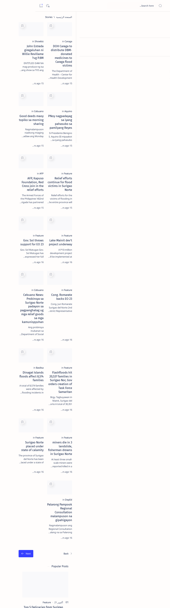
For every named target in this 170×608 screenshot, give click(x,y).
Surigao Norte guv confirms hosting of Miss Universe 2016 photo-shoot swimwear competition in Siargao (25, 128)
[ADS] (39, 196)
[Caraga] (149, 53)
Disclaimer (35, 216)
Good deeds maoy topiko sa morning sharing (84, 130)
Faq (14, 216)
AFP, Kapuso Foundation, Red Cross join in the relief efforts (83, 196)
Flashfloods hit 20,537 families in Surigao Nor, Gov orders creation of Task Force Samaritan (131, 405)
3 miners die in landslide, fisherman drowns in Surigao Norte (134, 475)
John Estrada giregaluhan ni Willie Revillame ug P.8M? (80, 60)
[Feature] (149, 189)
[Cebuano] (98, 123)
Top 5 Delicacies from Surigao (25, 58)
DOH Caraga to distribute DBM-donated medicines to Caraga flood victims (132, 62)
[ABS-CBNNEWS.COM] (39, 187)
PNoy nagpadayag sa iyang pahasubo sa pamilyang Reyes (132, 130)
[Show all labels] (41, 204)
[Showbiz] (98, 53)
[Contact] (163, 50)
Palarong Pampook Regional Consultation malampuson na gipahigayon (133, 545)
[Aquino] (149, 123)
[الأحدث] (148, 583)
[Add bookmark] (110, 25)
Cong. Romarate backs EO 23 (134, 327)
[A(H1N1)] (39, 178)
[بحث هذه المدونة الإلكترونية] (100, 5)
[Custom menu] (163, 62)
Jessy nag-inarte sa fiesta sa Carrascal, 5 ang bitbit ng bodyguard (26, 83)
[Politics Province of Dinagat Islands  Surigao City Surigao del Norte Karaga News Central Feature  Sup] (39, 169)
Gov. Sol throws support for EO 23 (81, 261)
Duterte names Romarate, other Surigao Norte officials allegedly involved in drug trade (26, 104)
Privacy (23, 216)
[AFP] (101, 189)
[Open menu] (163, 6)
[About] (163, 43)
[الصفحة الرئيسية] (163, 17)
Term (47, 216)
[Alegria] (26, 94)
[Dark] (12, 6)
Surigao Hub (137, 601)
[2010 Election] (15, 169)
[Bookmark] (5, 6)
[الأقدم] (64, 583)
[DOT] (26, 117)
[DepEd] (149, 537)
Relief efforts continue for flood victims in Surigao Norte (131, 196)
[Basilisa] (99, 396)
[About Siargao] (15, 178)
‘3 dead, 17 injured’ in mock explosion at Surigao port (27, 147)
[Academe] (15, 187)
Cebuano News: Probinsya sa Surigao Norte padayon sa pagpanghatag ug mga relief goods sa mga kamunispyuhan (83, 333)
